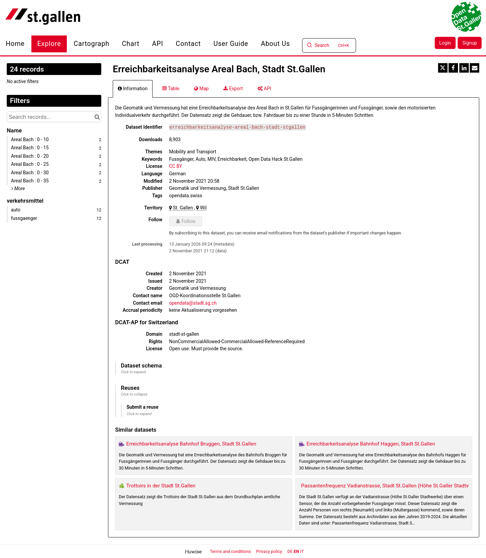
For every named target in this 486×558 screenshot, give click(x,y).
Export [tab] (233, 88)
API (157, 44)
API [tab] (264, 88)
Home (15, 44)
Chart (130, 44)
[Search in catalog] (97, 116)
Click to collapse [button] (134, 394)
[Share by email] (474, 68)
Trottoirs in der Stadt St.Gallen (160, 486)
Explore (49, 44)
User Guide (230, 44)
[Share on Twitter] (443, 68)
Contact (188, 44)
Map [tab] (201, 88)
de (290, 551)
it (302, 551)
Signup (469, 43)
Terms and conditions (231, 551)
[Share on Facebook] (453, 68)
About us (275, 44)
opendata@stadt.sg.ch (193, 303)
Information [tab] (132, 88)
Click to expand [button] (133, 372)
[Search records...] (54, 116)
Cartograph (91, 44)
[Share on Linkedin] (464, 68)
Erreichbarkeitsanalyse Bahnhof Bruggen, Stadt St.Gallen (191, 444)
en (296, 551)
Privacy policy (269, 551)
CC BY (175, 166)
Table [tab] (170, 88)
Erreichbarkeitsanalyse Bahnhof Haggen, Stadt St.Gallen (370, 444)
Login (445, 43)
